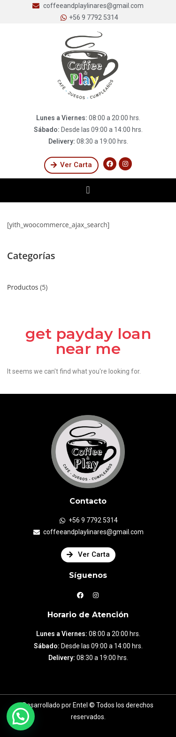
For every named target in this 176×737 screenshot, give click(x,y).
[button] (71, 165)
